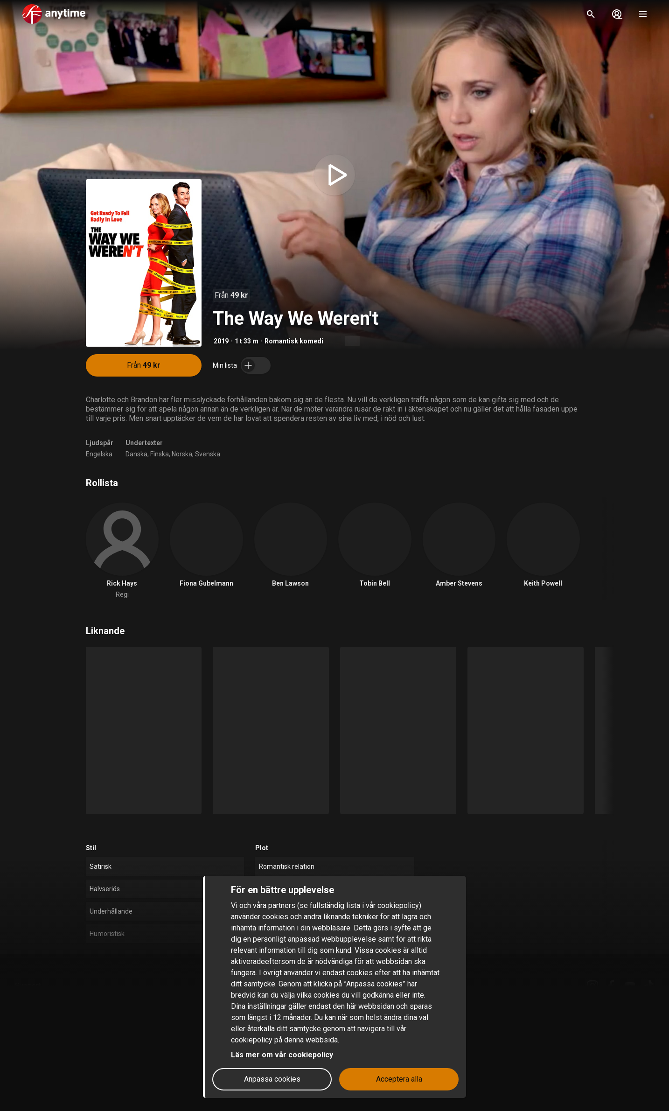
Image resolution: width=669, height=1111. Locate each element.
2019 (221, 341)
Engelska (99, 454)
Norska (182, 454)
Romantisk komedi (294, 341)
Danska (136, 454)
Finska (159, 454)
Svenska (207, 454)
